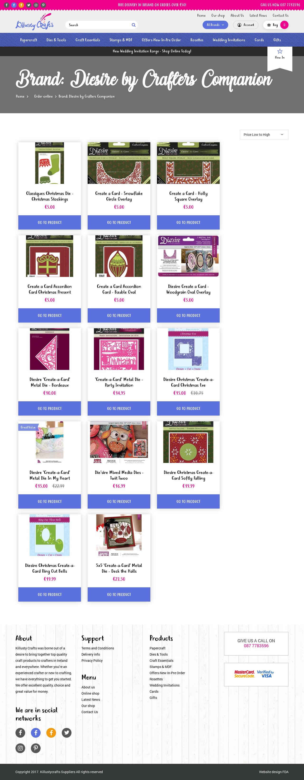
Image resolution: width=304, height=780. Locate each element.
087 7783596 (256, 645)
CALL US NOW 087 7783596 (280, 5)
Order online (43, 96)
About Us (237, 15)
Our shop (218, 15)
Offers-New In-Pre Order (161, 40)
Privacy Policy (92, 660)
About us (88, 687)
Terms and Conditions (97, 648)
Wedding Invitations (229, 40)
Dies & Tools (56, 40)
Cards (259, 40)
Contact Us (281, 15)
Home (201, 15)
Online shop (90, 693)
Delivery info (90, 654)
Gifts (277, 40)
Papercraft (28, 40)
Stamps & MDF (120, 40)
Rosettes (196, 40)
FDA (285, 772)
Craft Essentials (88, 40)
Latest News (258, 15)
